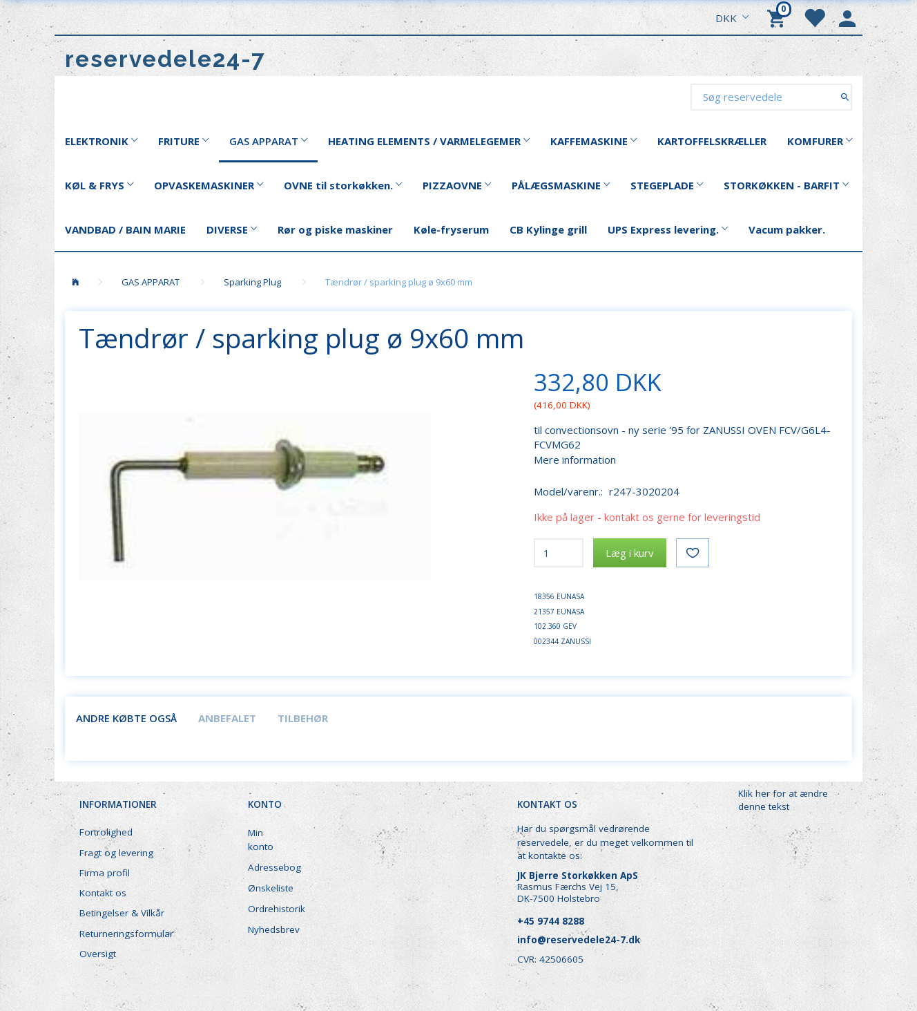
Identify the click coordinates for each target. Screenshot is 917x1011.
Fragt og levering (116, 853)
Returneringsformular (126, 933)
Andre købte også (126, 718)
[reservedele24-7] (165, 59)
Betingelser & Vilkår (121, 913)
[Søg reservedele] (845, 96)
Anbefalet (227, 718)
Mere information (575, 459)
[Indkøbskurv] (778, 17)
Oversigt (97, 953)
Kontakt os (102, 893)
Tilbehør (303, 718)
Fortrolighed (106, 832)
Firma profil (104, 873)
